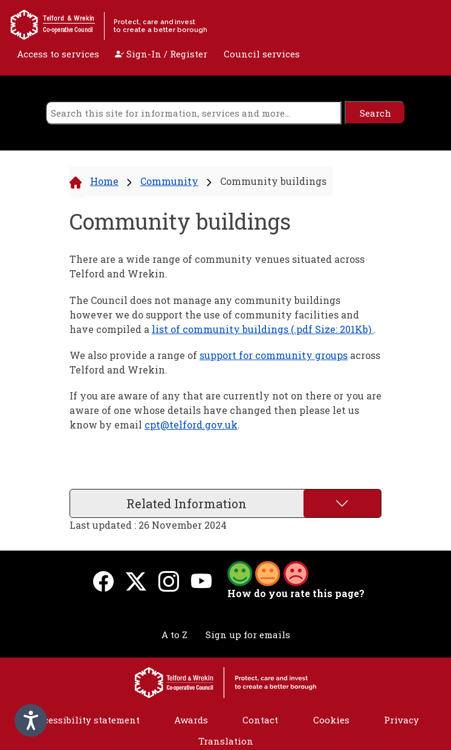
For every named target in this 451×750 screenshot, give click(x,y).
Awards (191, 720)
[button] (267, 572)
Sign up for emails (248, 635)
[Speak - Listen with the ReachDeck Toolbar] (31, 720)
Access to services (58, 54)
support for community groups (274, 355)
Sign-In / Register (161, 54)
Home (104, 181)
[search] (193, 112)
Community (169, 181)
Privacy (401, 720)
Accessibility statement (86, 720)
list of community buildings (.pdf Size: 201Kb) (263, 329)
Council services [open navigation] (262, 54)
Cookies (331, 720)
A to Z (174, 635)
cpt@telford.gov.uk (191, 424)
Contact (260, 720)
